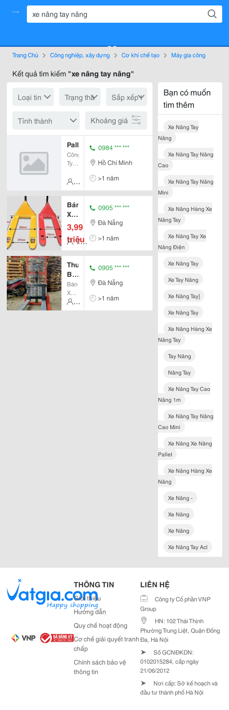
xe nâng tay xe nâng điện (182, 241)
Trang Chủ (25, 54)
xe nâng (178, 514)
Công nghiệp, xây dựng (80, 54)
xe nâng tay (183, 263)
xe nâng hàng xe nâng (185, 475)
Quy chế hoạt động (100, 625)
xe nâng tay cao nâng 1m (184, 394)
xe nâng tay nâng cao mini (186, 421)
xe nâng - (180, 497)
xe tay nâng (183, 279)
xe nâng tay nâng (178, 132)
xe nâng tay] (184, 296)
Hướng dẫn (90, 611)
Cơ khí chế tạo (140, 54)
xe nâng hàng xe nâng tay (185, 214)
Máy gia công (188, 54)
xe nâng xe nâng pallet (185, 448)
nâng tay (179, 372)
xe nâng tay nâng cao (186, 159)
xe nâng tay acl (188, 546)
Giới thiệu (87, 597)
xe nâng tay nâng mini (186, 186)
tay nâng (179, 356)
